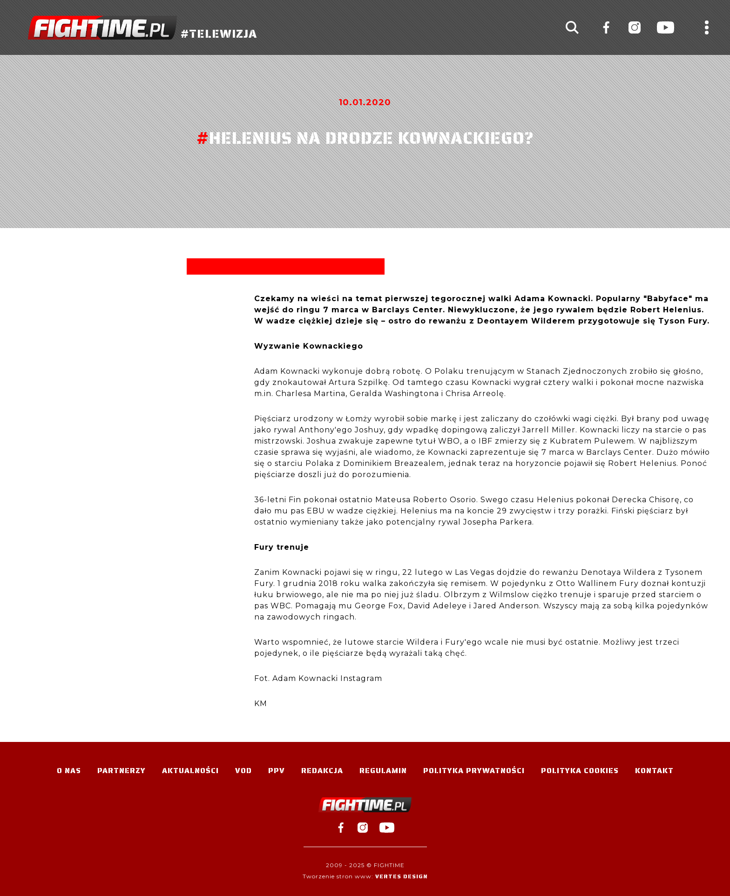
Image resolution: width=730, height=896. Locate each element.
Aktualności (190, 770)
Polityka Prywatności (474, 770)
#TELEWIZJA (142, 28)
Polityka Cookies (580, 770)
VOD (243, 770)
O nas (69, 770)
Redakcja (322, 770)
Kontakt (654, 770)
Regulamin (383, 770)
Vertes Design (401, 876)
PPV (276, 770)
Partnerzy (121, 770)
